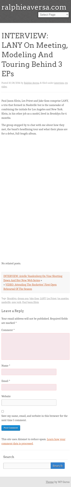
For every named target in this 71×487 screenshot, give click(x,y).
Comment (8, 330)
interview (59, 82)
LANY (42, 298)
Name (5, 365)
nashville (6, 302)
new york (16, 302)
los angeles (63, 298)
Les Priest (51, 298)
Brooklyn (12, 298)
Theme (50, 482)
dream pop (23, 298)
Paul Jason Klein (30, 302)
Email (5, 381)
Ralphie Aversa (31, 82)
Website (6, 396)
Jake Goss (34, 298)
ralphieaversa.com (34, 7)
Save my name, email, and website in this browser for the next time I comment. (34, 418)
